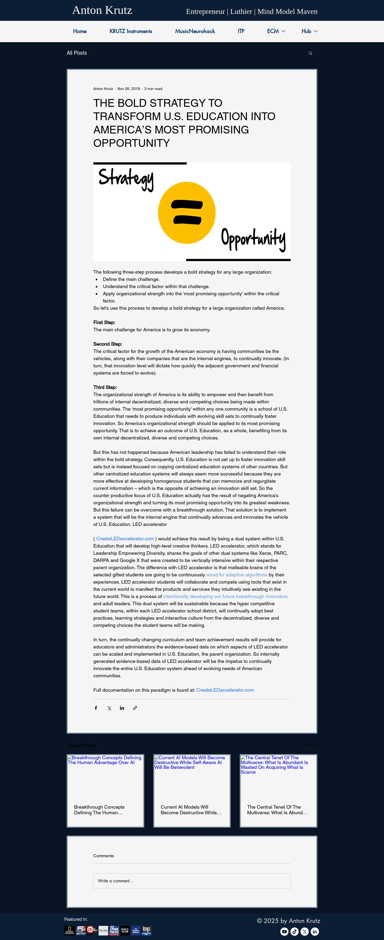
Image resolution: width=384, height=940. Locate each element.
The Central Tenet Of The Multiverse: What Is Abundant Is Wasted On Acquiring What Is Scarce (278, 809)
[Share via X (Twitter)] (108, 707)
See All (311, 744)
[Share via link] (135, 707)
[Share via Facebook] (95, 707)
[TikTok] (294, 931)
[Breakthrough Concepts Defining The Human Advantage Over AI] (105, 776)
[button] (310, 53)
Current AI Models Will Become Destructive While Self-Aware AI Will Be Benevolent (189, 809)
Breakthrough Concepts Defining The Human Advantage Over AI (99, 809)
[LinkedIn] (315, 931)
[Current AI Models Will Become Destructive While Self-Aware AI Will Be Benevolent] (192, 776)
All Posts (77, 53)
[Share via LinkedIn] (122, 707)
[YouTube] (284, 931)
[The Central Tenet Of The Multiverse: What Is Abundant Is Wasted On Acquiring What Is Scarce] (278, 776)
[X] (305, 931)
